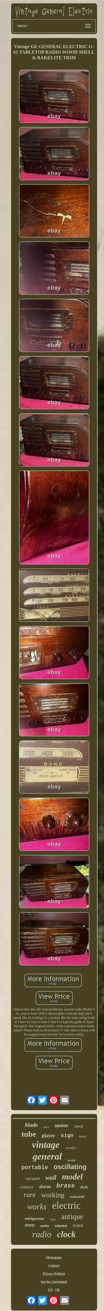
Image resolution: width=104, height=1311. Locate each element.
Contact (54, 1265)
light (52, 1219)
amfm (44, 1226)
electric (66, 1205)
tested (78, 1225)
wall (51, 1177)
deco (46, 1127)
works (36, 1206)
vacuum (32, 1178)
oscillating (70, 1166)
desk (84, 1187)
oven (30, 1225)
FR (57, 1290)
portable (34, 1167)
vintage (45, 1145)
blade (31, 1125)
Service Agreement (53, 1282)
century (26, 1186)
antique (72, 1216)
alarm (45, 1186)
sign (67, 1135)
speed (78, 1126)
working (52, 1195)
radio (41, 1234)
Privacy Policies (54, 1274)
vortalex (70, 1148)
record (71, 1160)
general (47, 1156)
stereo (61, 1225)
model (72, 1176)
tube (28, 1134)
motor (62, 1125)
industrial (77, 1197)
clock (66, 1234)
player (48, 1135)
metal (83, 1136)
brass (65, 1185)
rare (30, 1195)
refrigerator (34, 1219)
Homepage (54, 1257)
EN (50, 1290)
